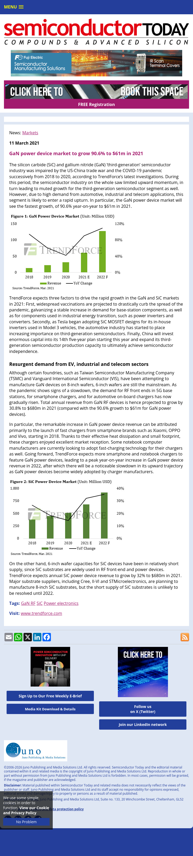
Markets (30, 133)
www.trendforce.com (41, 613)
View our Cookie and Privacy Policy (26, 810)
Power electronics (61, 603)
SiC (40, 603)
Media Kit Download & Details (50, 709)
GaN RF (28, 603)
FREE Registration (96, 104)
